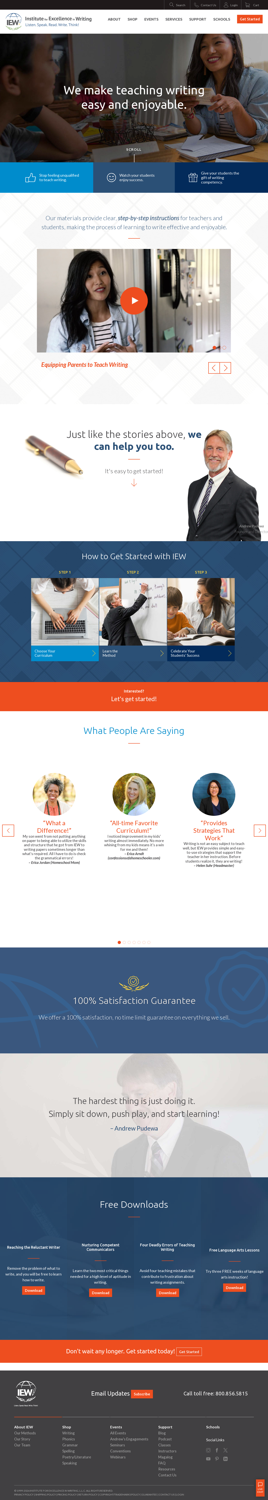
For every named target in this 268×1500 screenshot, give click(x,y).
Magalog (165, 1457)
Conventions (120, 1451)
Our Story (22, 1439)
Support (197, 19)
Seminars (117, 1445)
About (114, 19)
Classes (164, 1445)
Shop (132, 19)
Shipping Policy (45, 1494)
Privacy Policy (24, 1494)
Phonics (68, 1439)
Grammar (70, 1445)
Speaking (69, 1463)
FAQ (162, 1463)
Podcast (165, 1439)
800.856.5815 (232, 1393)
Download (33, 1290)
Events (151, 19)
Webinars (118, 1457)
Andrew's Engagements (129, 1439)
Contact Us (167, 1475)
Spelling (68, 1451)
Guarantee (149, 1494)
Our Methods (25, 1433)
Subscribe (142, 1394)
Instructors (167, 1451)
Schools (221, 19)
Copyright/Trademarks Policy (119, 1494)
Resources (166, 1469)
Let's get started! (134, 698)
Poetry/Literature (76, 1457)
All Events (118, 1433)
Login (180, 1494)
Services (173, 19)
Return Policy (87, 1494)
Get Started (250, 19)
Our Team (22, 1445)
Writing (68, 1433)
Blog (162, 1433)
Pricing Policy (67, 1494)
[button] (214, 368)
